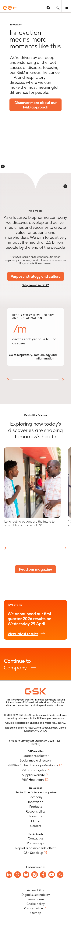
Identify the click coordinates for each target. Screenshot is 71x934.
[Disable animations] (3, 166)
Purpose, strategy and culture (36, 276)
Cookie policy (36, 904)
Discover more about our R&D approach (35, 104)
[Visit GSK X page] (17, 874)
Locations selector (35, 756)
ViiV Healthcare (33, 779)
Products (35, 806)
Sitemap (35, 913)
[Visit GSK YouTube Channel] (51, 874)
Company (35, 664)
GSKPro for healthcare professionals (33, 765)
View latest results (23, 634)
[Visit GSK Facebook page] (43, 874)
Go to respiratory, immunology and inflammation (33, 356)
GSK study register (33, 770)
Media (35, 821)
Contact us (35, 838)
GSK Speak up (33, 853)
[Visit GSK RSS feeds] (60, 874)
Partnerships (35, 843)
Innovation (35, 802)
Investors (35, 816)
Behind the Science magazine (35, 792)
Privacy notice (33, 908)
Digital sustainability (35, 895)
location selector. (54, 705)
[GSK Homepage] (10, 8)
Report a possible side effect (35, 848)
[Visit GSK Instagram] (34, 874)
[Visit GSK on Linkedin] (9, 874)
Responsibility (35, 811)
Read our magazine (35, 569)
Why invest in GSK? (35, 285)
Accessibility (35, 890)
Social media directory (35, 760)
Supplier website (33, 775)
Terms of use (35, 899)
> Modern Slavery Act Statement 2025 (35, 742)
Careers (35, 826)
